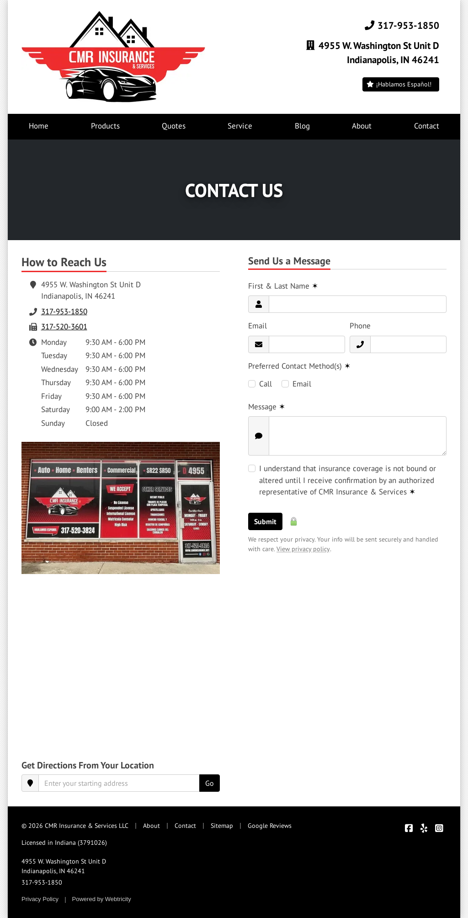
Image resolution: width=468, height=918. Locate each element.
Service (240, 126)
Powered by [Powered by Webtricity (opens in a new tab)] (101, 899)
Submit (265, 521)
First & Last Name (283, 286)
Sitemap (222, 825)
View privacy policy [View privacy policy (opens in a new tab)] (303, 549)
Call (265, 384)
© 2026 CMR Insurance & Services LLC (74, 825)
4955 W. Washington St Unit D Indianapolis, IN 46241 (63, 866)
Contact (437, 125)
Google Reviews (270, 825)
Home (38, 126)
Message (266, 407)
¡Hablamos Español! (399, 84)
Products (105, 126)
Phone (360, 326)
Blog (302, 126)
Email (257, 326)
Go (209, 783)
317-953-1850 (401, 25)
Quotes (174, 126)
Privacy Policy (39, 899)
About (362, 126)
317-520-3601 (64, 327)
